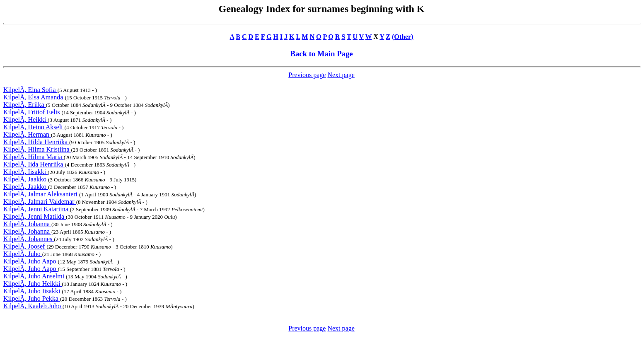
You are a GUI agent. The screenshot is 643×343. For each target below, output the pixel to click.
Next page (340, 74)
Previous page (307, 74)
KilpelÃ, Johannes (28, 238)
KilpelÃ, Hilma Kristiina (37, 149)
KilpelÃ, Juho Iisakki (32, 291)
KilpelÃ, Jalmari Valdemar (39, 201)
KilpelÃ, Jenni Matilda (34, 216)
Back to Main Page (321, 53)
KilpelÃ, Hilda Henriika (36, 141)
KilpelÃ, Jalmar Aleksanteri (41, 194)
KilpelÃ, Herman (27, 134)
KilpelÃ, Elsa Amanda (34, 97)
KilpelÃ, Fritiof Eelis (32, 112)
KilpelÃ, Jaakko (25, 179)
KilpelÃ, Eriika (24, 104)
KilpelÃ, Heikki (25, 119)
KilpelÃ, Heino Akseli (34, 126)
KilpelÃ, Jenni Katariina (36, 209)
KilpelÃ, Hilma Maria (33, 156)
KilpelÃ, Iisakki (25, 171)
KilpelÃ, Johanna (27, 223)
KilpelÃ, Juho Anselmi (34, 276)
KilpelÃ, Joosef (24, 246)
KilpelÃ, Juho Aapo (30, 261)
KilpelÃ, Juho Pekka (31, 298)
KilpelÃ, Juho (22, 253)
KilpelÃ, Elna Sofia (30, 89)
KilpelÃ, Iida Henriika (34, 164)
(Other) (402, 36)
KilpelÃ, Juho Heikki (32, 283)
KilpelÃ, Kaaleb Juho (33, 305)
